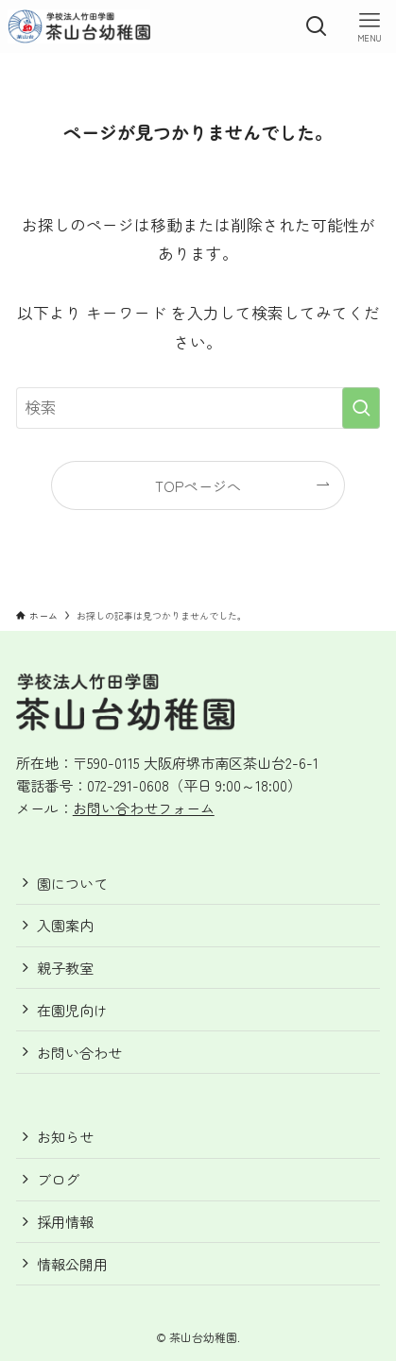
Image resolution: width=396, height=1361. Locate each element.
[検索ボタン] (316, 26)
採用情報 (65, 1222)
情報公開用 (72, 1264)
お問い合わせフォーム (144, 808)
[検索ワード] (198, 408)
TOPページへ (198, 486)
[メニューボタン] (369, 26)
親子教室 (65, 968)
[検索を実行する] (361, 408)
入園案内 (65, 925)
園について (72, 883)
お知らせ (65, 1137)
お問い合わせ (79, 1053)
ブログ (58, 1179)
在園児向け (72, 1010)
